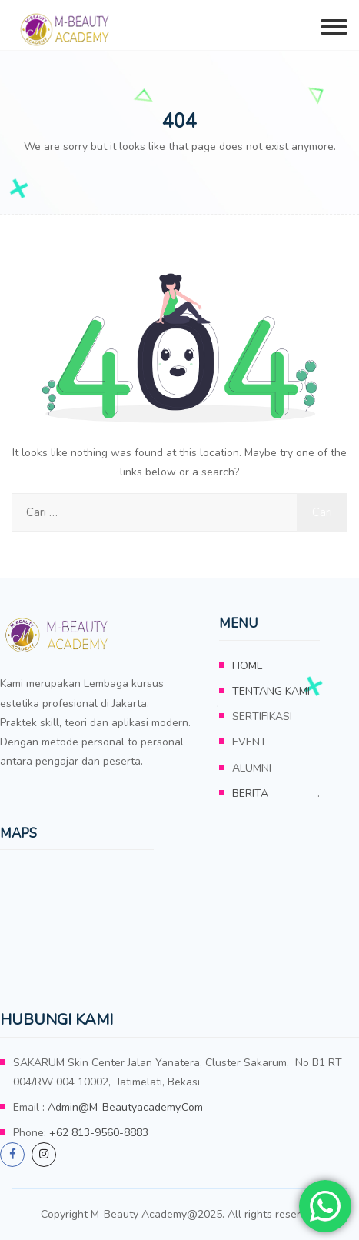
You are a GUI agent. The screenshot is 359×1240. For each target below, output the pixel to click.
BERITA (250, 793)
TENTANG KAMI (271, 691)
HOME (247, 665)
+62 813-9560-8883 (98, 1132)
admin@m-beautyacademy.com (125, 1107)
